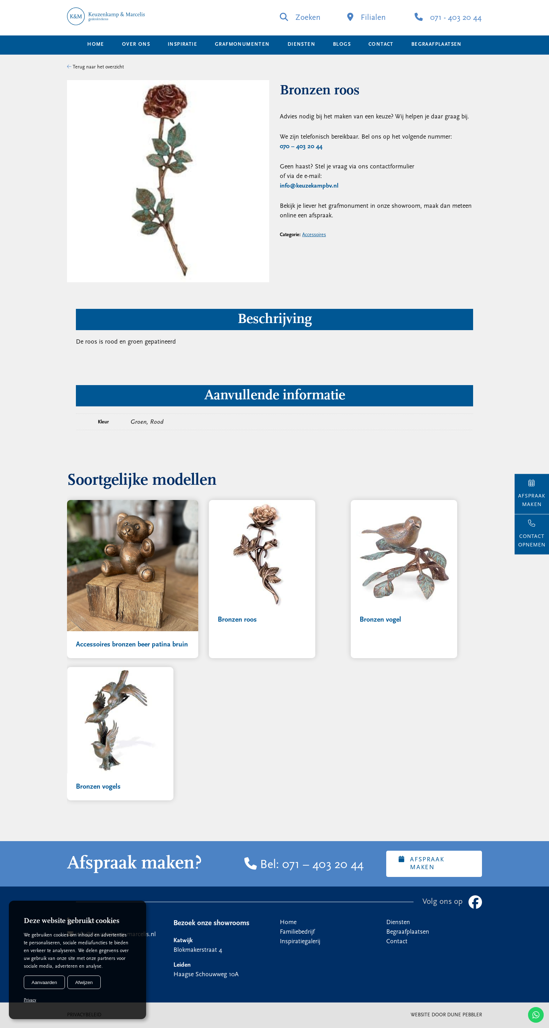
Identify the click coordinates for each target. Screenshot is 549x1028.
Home (95, 44)
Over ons (136, 44)
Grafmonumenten (242, 44)
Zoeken (300, 17)
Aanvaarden (44, 982)
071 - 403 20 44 (448, 17)
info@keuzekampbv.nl (309, 186)
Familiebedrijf (297, 932)
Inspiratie (182, 44)
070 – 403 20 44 (301, 146)
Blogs (342, 44)
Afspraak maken (421, 863)
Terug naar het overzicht (95, 67)
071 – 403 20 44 (323, 865)
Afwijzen (84, 982)
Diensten (301, 44)
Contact (381, 44)
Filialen (366, 17)
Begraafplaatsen (436, 44)
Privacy (30, 1000)
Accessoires (314, 235)
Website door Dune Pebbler (446, 1015)
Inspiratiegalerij (300, 941)
